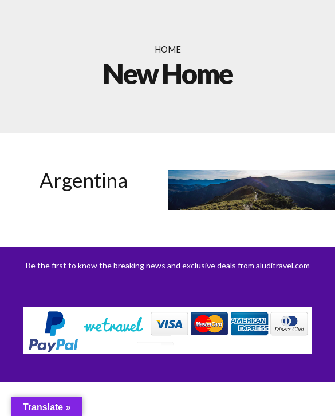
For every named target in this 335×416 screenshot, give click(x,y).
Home (168, 49)
